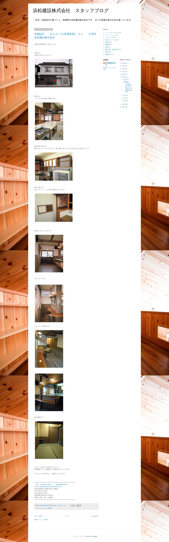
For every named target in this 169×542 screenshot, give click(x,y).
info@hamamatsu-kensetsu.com (51, 486)
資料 (106, 47)
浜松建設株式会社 (110, 64)
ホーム (67, 516)
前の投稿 (95, 516)
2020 (123, 63)
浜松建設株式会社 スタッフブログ (71, 10)
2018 (123, 69)
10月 (125, 79)
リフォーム (43, 508)
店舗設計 (49, 508)
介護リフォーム (110, 40)
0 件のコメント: (63, 505)
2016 (123, 74)
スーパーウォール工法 (112, 33)
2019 (123, 66)
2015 (123, 77)
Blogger (95, 536)
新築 (106, 52)
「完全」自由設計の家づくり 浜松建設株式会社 (51, 484)
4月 (125, 101)
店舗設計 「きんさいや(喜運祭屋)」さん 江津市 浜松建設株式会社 (128, 87)
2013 (123, 107)
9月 (125, 95)
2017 (123, 71)
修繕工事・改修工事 (111, 49)
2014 (123, 104)
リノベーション (110, 35)
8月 (125, 98)
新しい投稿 (38, 516)
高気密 (107, 42)
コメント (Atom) (43, 519)
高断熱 (107, 45)
